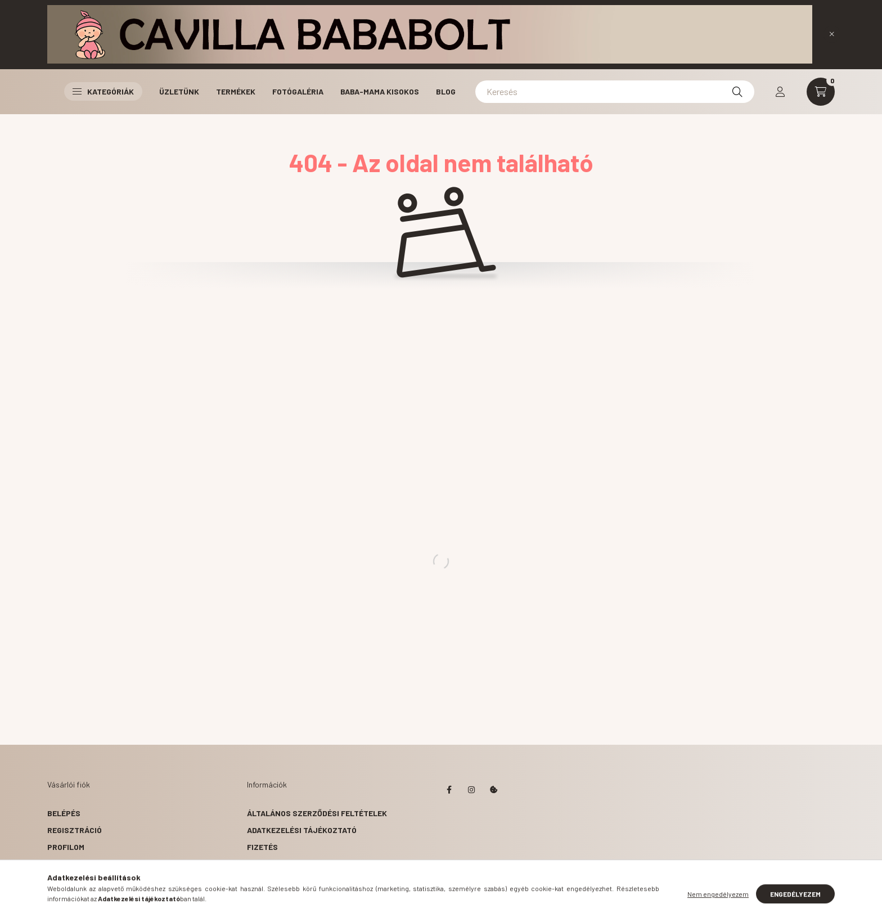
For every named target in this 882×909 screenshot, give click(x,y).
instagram (471, 789)
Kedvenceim (70, 880)
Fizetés (262, 847)
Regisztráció (74, 830)
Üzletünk (179, 91)
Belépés (63, 813)
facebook (449, 789)
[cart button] (821, 92)
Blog (446, 91)
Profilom (65, 847)
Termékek (235, 91)
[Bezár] (832, 34)
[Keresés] (614, 91)
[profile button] (780, 92)
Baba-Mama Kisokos (379, 91)
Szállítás (267, 863)
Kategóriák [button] (103, 91)
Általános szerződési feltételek (317, 813)
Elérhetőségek (278, 880)
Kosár (60, 863)
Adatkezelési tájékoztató (302, 830)
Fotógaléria (297, 91)
